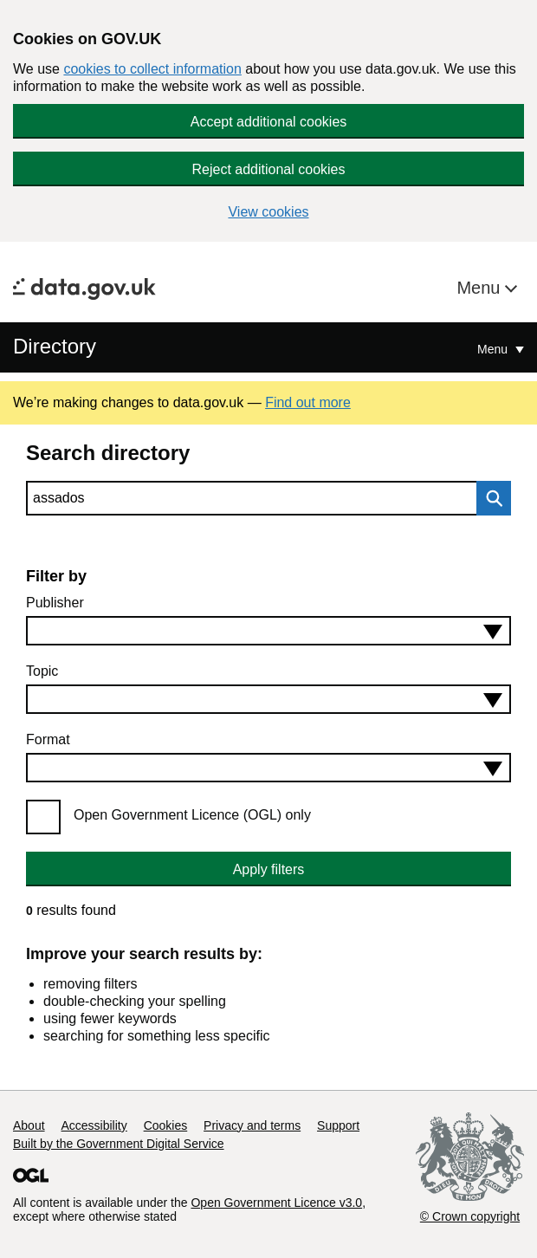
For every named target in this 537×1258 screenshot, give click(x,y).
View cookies (268, 211)
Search (489, 498)
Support (338, 1125)
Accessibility (93, 1125)
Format (48, 739)
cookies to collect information (152, 69)
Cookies (166, 1125)
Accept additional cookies (269, 121)
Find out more (308, 402)
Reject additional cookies (269, 169)
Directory (54, 346)
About (29, 1125)
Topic (42, 671)
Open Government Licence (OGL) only (192, 814)
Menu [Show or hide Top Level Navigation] (494, 349)
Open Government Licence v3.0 (276, 1202)
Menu (480, 287)
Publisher (55, 602)
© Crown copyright (470, 1216)
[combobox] (268, 630)
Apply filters (269, 869)
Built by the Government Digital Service (118, 1144)
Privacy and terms (252, 1125)
